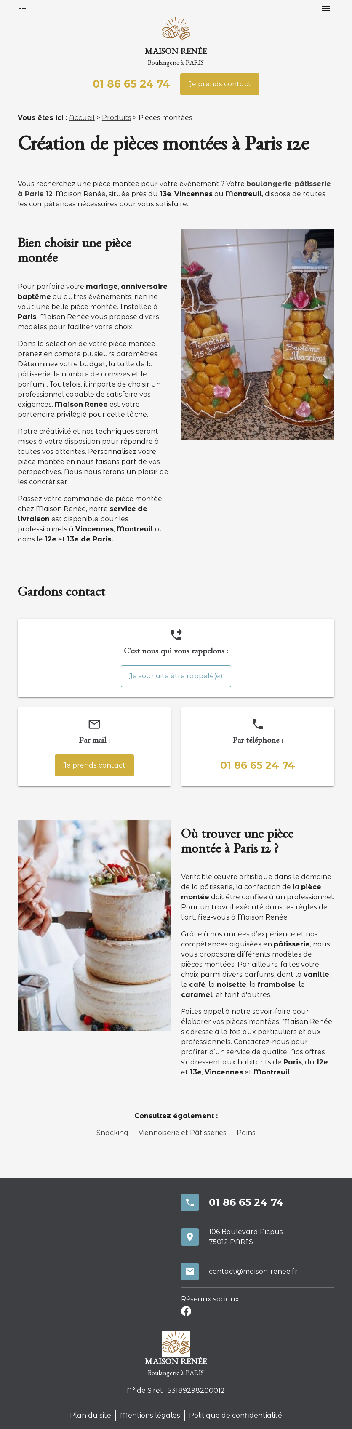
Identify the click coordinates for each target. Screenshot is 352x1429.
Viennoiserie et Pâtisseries (183, 1133)
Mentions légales (150, 1415)
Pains (246, 1133)
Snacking (112, 1133)
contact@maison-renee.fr (253, 1271)
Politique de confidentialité (235, 1415)
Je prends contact (220, 84)
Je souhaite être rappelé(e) (176, 676)
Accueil (82, 118)
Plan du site (90, 1415)
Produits (116, 118)
